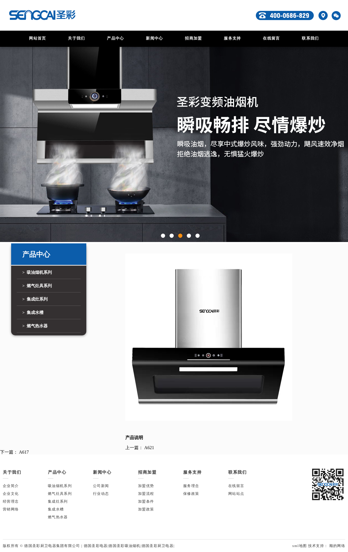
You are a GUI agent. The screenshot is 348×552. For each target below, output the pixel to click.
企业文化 (11, 494)
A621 (149, 447)
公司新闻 (101, 486)
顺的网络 (336, 546)
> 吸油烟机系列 (37, 272)
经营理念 (11, 501)
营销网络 (11, 509)
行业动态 (101, 494)
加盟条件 (146, 501)
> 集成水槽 (32, 312)
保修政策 (191, 494)
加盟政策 (146, 509)
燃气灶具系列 (60, 494)
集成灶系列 (58, 501)
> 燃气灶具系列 (37, 286)
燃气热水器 (58, 517)
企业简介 (11, 486)
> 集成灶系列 (35, 299)
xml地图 (300, 546)
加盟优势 (146, 486)
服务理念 (191, 486)
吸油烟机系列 (60, 486)
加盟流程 (146, 494)
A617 (24, 452)
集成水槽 (56, 509)
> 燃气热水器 (35, 326)
